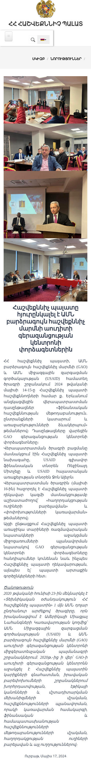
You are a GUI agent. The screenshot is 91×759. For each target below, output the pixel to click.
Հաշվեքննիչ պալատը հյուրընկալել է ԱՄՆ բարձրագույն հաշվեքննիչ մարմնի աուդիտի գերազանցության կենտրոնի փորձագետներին (45, 328)
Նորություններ (66, 58)
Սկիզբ (38, 58)
